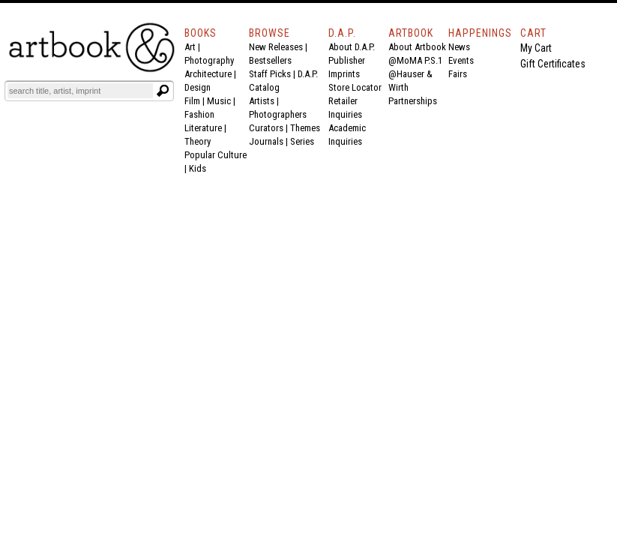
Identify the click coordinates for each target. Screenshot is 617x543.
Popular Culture (215, 154)
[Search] (80, 90)
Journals (266, 141)
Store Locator (355, 87)
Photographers (278, 114)
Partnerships (412, 100)
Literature (203, 128)
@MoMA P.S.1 (415, 60)
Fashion (199, 114)
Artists (261, 100)
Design (197, 87)
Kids (197, 168)
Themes (305, 128)
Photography (209, 60)
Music (219, 100)
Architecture (208, 74)
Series (302, 141)
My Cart (536, 48)
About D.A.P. (351, 46)
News (459, 46)
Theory (197, 141)
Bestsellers (270, 60)
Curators (266, 128)
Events (461, 60)
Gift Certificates (553, 64)
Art (190, 46)
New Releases (276, 46)
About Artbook (417, 46)
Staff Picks (270, 74)
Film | (195, 100)
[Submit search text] (162, 90)
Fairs (457, 74)
